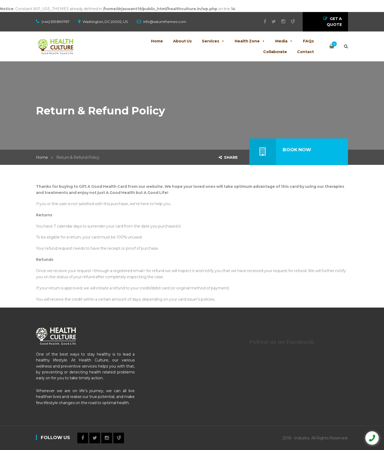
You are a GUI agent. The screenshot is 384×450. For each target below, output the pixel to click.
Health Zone (250, 41)
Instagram (280, 21)
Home (157, 41)
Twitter (271, 21)
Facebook (262, 21)
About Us (182, 41)
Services (213, 41)
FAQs (308, 41)
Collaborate (275, 51)
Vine (290, 21)
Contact (305, 51)
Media (284, 41)
